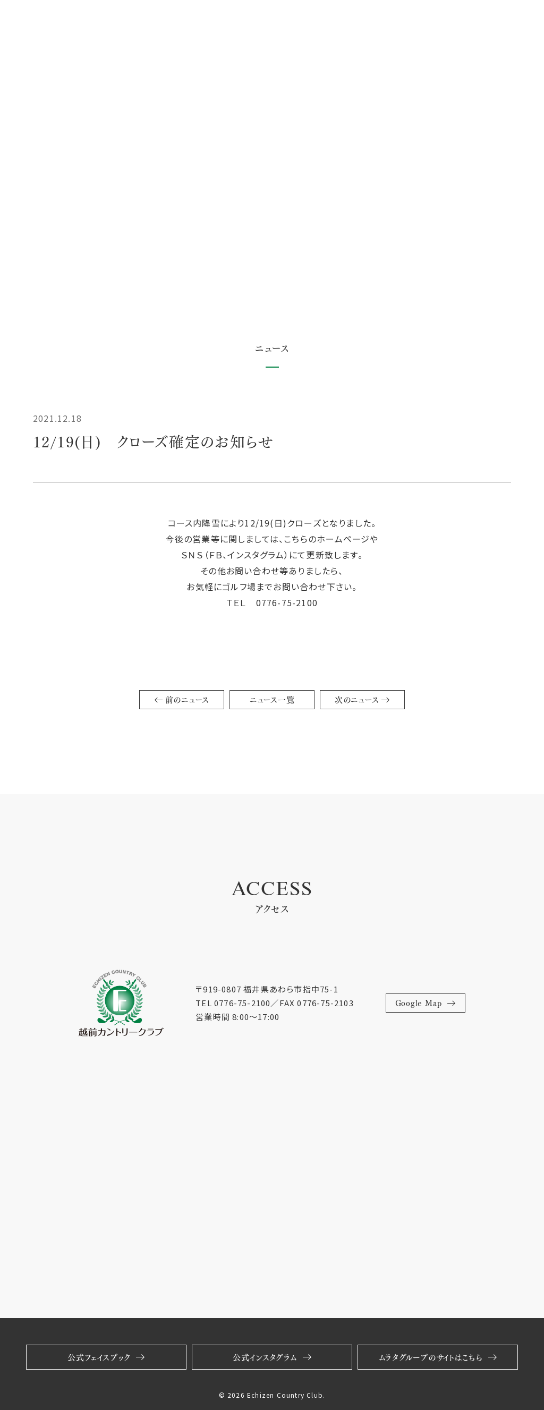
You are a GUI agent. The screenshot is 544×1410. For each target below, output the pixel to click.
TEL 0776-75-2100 (233, 1002)
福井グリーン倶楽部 (316, 23)
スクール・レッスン (180, 23)
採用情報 (243, 23)
